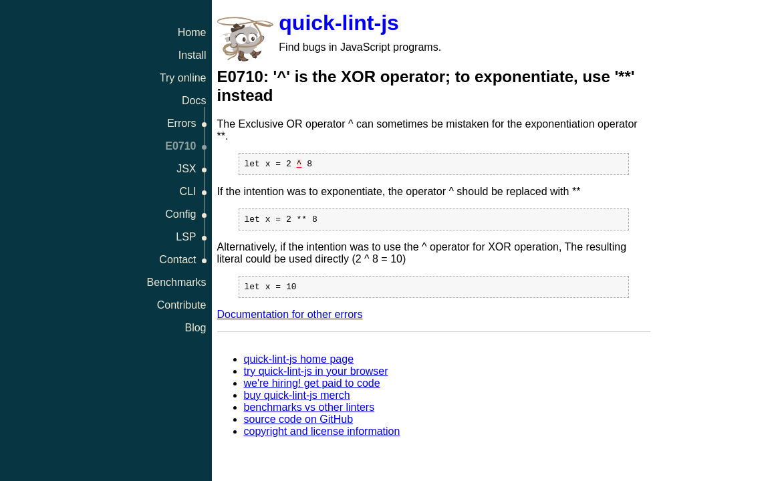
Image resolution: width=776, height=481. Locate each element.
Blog (195, 327)
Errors (182, 123)
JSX (186, 168)
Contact (177, 259)
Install (192, 55)
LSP (186, 237)
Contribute (182, 305)
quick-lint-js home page (299, 365)
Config (180, 214)
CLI (188, 191)
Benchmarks (177, 282)
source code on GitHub (299, 425)
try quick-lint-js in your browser (316, 377)
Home (192, 32)
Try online (183, 78)
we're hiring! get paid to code (312, 389)
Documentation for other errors (290, 320)
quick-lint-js (339, 23)
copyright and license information (322, 437)
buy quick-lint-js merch (297, 401)
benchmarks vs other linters (309, 413)
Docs (194, 100)
